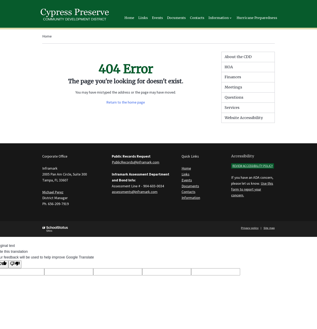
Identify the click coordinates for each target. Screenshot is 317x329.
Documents (190, 186)
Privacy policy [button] (249, 228)
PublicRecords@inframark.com (135, 162)
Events (187, 180)
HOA (229, 67)
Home (47, 36)
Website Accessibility (244, 117)
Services (232, 107)
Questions (234, 97)
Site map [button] (269, 228)
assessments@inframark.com (134, 191)
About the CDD (238, 56)
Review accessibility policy (252, 166)
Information (191, 197)
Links (186, 174)
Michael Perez (52, 192)
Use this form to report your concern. (252, 189)
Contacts (188, 191)
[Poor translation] (14, 264)
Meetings (233, 87)
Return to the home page (125, 102)
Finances (233, 77)
